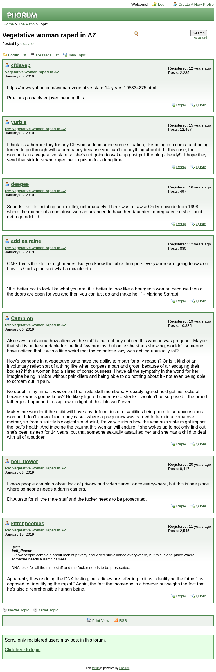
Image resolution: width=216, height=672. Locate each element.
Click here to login (22, 649)
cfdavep (27, 43)
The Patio (26, 24)
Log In (163, 4)
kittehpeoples (27, 523)
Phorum (124, 668)
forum (96, 668)
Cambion (22, 318)
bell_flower (24, 461)
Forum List (17, 55)
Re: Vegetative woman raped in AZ (35, 129)
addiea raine (26, 241)
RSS (123, 620)
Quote (201, 105)
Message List (47, 55)
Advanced (200, 37)
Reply (181, 105)
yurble (18, 122)
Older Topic (48, 610)
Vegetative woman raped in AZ (32, 72)
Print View (100, 620)
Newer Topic (18, 610)
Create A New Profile (196, 4)
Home (9, 24)
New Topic (77, 55)
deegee (20, 184)
